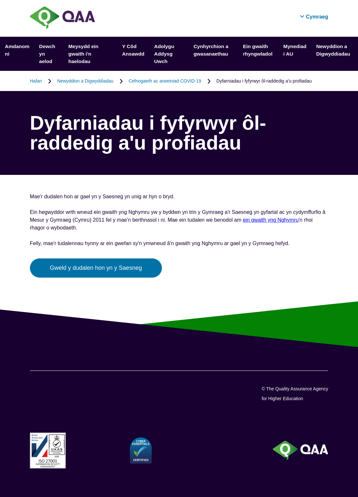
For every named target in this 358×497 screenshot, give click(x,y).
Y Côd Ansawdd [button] (133, 50)
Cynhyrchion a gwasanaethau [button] (210, 50)
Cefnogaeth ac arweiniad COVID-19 (164, 81)
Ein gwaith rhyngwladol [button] (257, 50)
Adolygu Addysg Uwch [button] (164, 54)
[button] (314, 17)
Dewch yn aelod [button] (47, 54)
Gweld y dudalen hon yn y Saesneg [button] (96, 268)
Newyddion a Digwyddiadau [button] (333, 50)
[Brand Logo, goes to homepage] (62, 18)
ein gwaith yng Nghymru (271, 220)
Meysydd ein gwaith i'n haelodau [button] (83, 54)
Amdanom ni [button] (17, 50)
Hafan (36, 81)
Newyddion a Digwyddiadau (85, 81)
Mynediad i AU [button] (294, 50)
